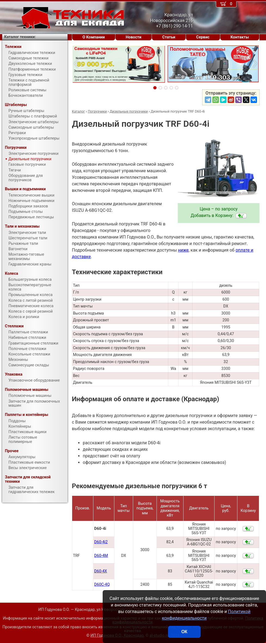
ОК (184, 631)
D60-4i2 (101, 542)
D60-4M (101, 555)
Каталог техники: (20, 37)
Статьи (168, 37)
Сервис (203, 37)
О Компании (93, 37)
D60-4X (100, 571)
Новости (134, 37)
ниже (183, 250)
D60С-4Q (102, 584)
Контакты (239, 37)
